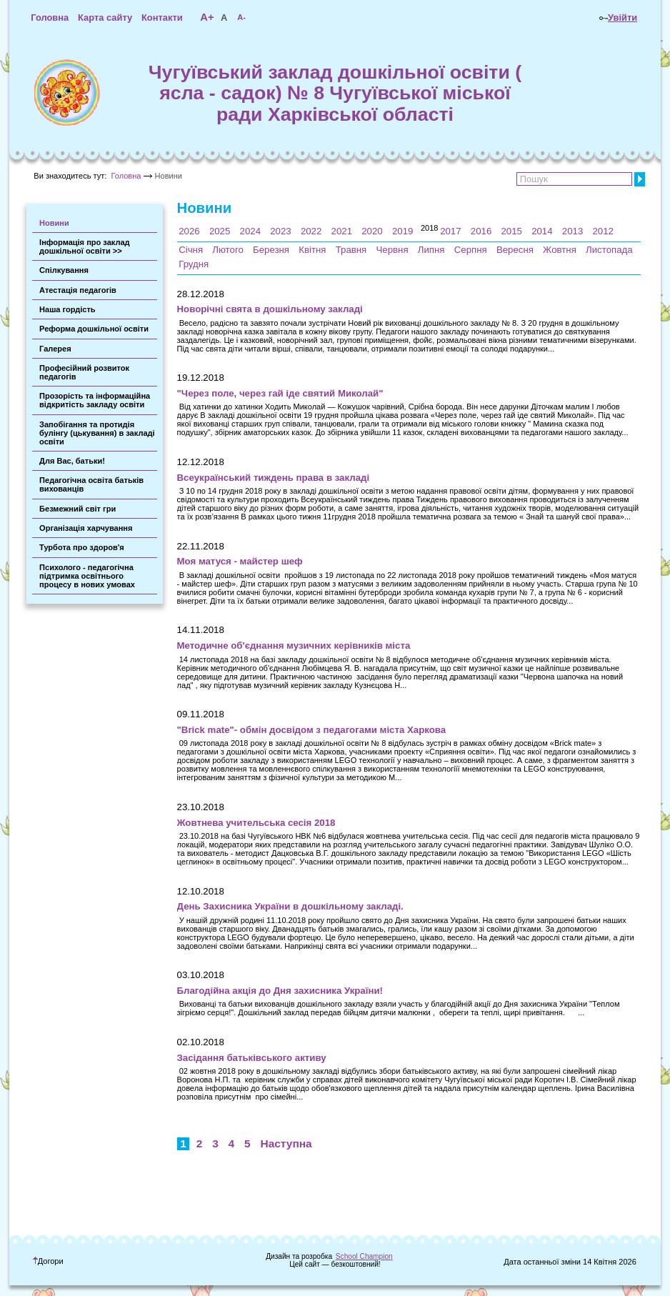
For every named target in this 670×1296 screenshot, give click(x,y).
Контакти (162, 17)
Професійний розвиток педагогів (84, 372)
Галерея (55, 348)
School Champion (364, 1256)
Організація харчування (85, 528)
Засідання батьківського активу (251, 1057)
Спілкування (64, 270)
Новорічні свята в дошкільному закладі (270, 309)
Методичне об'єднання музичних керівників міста (294, 645)
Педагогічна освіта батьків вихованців (91, 484)
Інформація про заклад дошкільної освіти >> (84, 246)
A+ (207, 17)
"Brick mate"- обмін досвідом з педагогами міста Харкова (311, 729)
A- (241, 17)
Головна (50, 17)
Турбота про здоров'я (81, 547)
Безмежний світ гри (77, 508)
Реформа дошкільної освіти (94, 328)
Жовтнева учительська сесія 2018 (256, 822)
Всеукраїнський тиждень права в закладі (273, 477)
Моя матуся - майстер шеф (240, 561)
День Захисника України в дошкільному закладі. (290, 906)
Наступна (286, 1143)
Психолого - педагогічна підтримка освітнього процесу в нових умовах (87, 576)
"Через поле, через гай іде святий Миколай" (280, 393)
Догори (48, 1261)
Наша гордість (67, 309)
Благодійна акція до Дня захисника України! (280, 990)
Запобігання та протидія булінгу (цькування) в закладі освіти (97, 433)
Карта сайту (105, 17)
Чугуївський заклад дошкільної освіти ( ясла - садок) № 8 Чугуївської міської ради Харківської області (335, 93)
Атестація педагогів (77, 290)
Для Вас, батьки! (72, 461)
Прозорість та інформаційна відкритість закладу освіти (94, 400)
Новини (54, 223)
